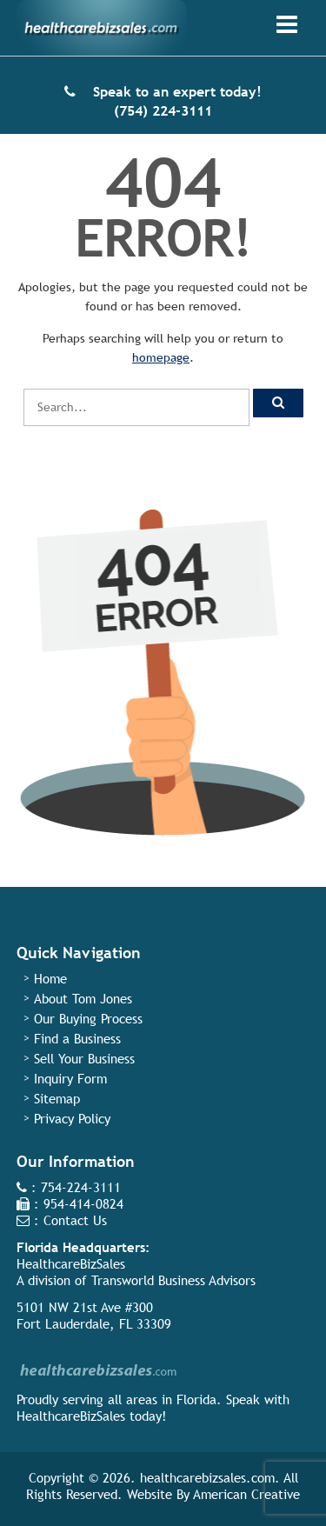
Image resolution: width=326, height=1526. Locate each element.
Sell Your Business (84, 1058)
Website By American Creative (213, 1494)
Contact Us (75, 1220)
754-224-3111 (81, 1187)
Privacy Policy (72, 1118)
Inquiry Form (70, 1078)
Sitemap (57, 1098)
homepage (161, 357)
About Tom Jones (83, 998)
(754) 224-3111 (163, 111)
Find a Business (77, 1038)
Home (50, 978)
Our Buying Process (88, 1018)
